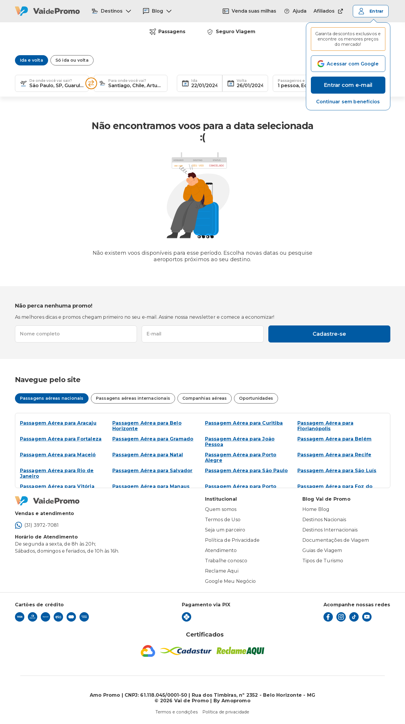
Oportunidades (256, 398)
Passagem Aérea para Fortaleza (61, 439)
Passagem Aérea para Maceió (58, 455)
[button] (348, 101)
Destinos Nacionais (324, 519)
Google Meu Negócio (230, 581)
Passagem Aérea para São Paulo (246, 470)
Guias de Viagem (322, 550)
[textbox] (52, 83)
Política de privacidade (226, 712)
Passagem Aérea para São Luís (337, 470)
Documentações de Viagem (335, 540)
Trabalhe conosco (226, 560)
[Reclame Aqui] (240, 651)
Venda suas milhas (249, 11)
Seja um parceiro (225, 530)
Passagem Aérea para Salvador (152, 470)
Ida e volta (31, 60)
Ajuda (294, 11)
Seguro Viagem (230, 31)
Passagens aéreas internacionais (133, 398)
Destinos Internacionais (330, 530)
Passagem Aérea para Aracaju (58, 423)
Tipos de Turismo (322, 560)
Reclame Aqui (221, 571)
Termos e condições (176, 712)
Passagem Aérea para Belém (334, 439)
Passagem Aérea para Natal (147, 455)
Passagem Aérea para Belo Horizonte (147, 425)
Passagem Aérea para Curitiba (244, 423)
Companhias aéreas (204, 398)
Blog (157, 11)
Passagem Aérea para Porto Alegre (241, 457)
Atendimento (221, 550)
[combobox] (56, 83)
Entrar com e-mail (348, 85)
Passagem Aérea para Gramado (152, 439)
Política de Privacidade (232, 540)
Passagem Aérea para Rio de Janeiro (57, 473)
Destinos (111, 11)
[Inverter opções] (91, 83)
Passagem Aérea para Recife (334, 455)
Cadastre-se (329, 334)
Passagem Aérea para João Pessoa (240, 441)
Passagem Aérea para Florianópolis (325, 425)
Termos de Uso (223, 519)
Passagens (167, 31)
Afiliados (329, 11)
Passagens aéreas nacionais (52, 398)
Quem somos (221, 509)
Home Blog (316, 509)
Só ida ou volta (72, 60)
